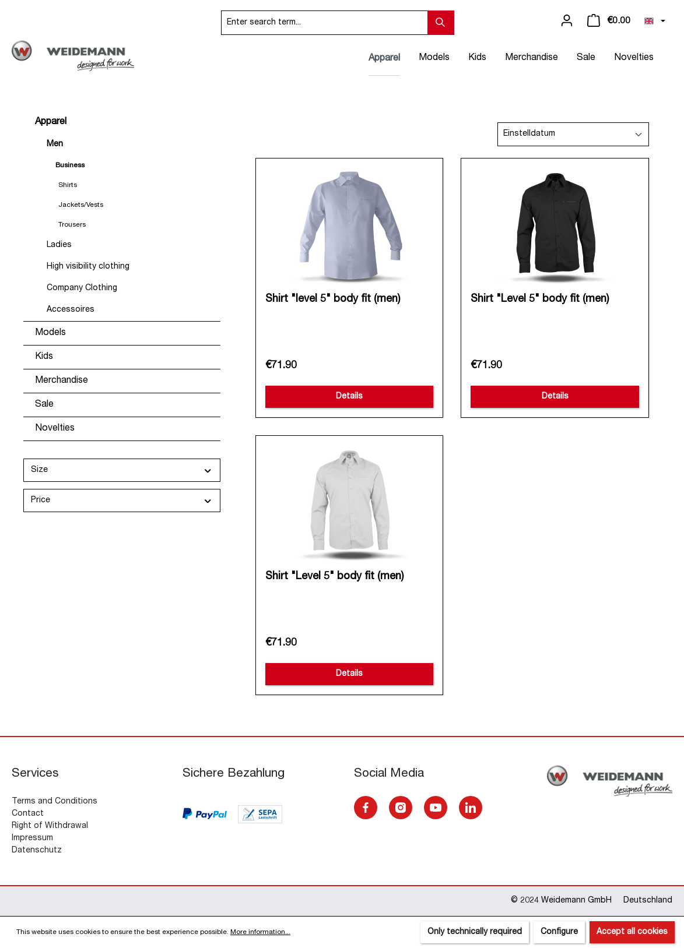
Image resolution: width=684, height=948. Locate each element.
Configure (559, 932)
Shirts (67, 185)
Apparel (50, 122)
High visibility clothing (88, 267)
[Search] (440, 22)
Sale (44, 405)
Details (349, 397)
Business (70, 165)
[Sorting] (573, 134)
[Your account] (566, 21)
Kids (44, 357)
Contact (28, 814)
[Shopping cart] (608, 21)
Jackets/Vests (80, 205)
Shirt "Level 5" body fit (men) (540, 299)
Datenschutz (37, 851)
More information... (260, 932)
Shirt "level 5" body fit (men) (332, 299)
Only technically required (474, 932)
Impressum (32, 838)
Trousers (72, 224)
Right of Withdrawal (50, 826)
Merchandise (61, 381)
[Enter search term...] (324, 22)
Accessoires (70, 310)
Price (122, 501)
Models (50, 333)
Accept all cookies (632, 932)
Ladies (59, 245)
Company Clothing (82, 288)
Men (55, 144)
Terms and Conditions (54, 802)
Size (122, 470)
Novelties (55, 429)
